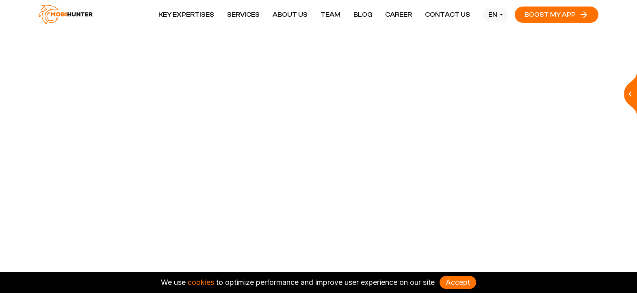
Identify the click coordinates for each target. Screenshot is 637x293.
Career (398, 14)
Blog (362, 14)
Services (243, 14)
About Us (290, 14)
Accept (458, 282)
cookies (201, 282)
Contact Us (447, 14)
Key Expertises (186, 14)
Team (330, 14)
